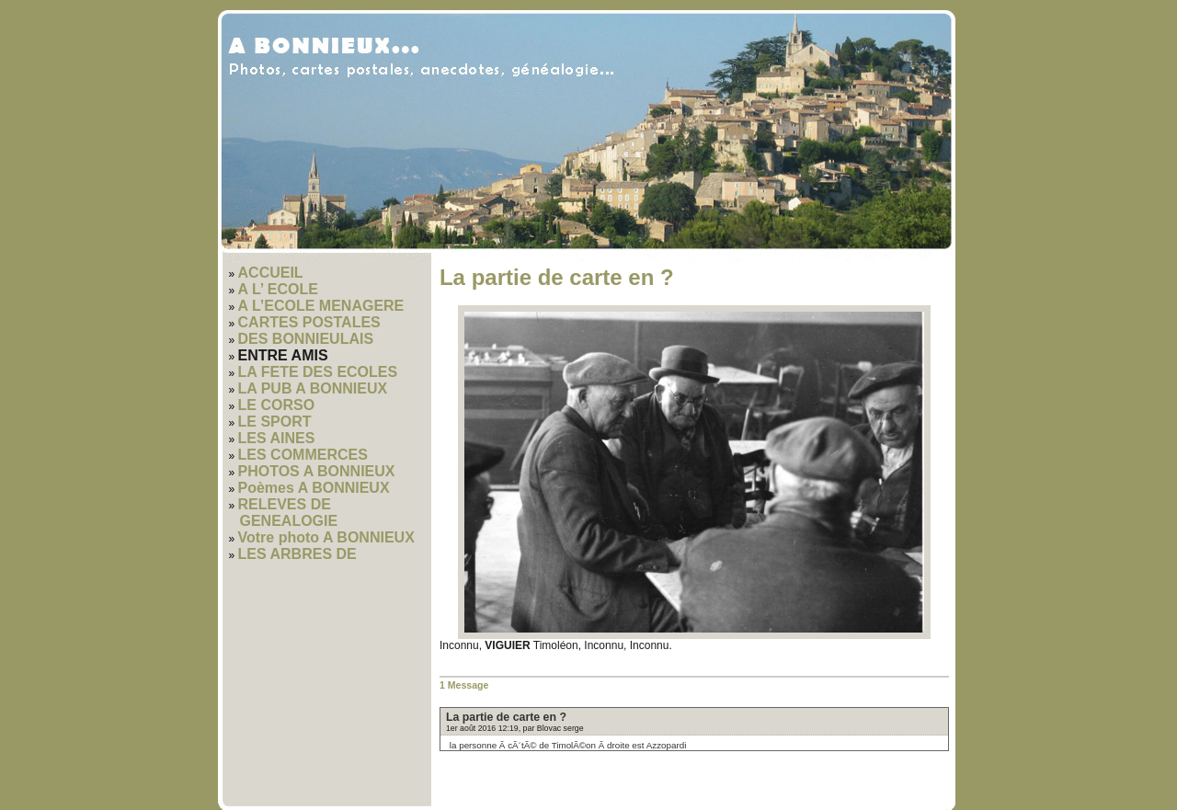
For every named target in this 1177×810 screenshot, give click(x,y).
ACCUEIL (270, 272)
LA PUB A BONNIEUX (313, 388)
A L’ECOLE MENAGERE (321, 306)
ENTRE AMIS (283, 355)
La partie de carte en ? (506, 717)
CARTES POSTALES (309, 322)
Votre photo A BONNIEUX (326, 537)
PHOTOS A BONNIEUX (316, 471)
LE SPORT (275, 421)
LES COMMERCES (303, 454)
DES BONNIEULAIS (306, 339)
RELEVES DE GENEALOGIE (288, 512)
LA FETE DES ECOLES (318, 372)
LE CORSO (276, 405)
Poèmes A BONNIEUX (314, 488)
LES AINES (276, 438)
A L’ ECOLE (278, 289)
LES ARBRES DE (297, 554)
